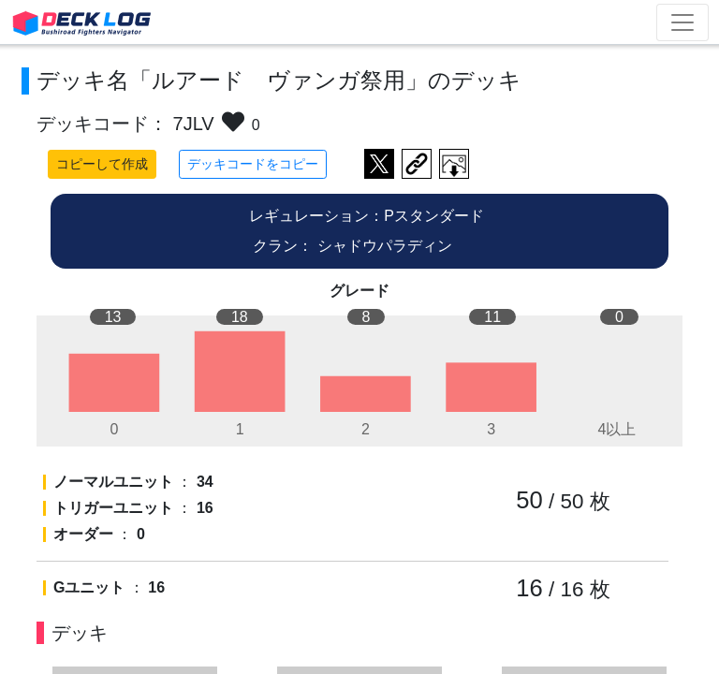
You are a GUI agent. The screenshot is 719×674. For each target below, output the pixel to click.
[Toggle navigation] (682, 22)
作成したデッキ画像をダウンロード (454, 164)
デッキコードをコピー (252, 163)
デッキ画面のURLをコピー (417, 164)
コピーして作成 (102, 163)
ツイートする (379, 164)
